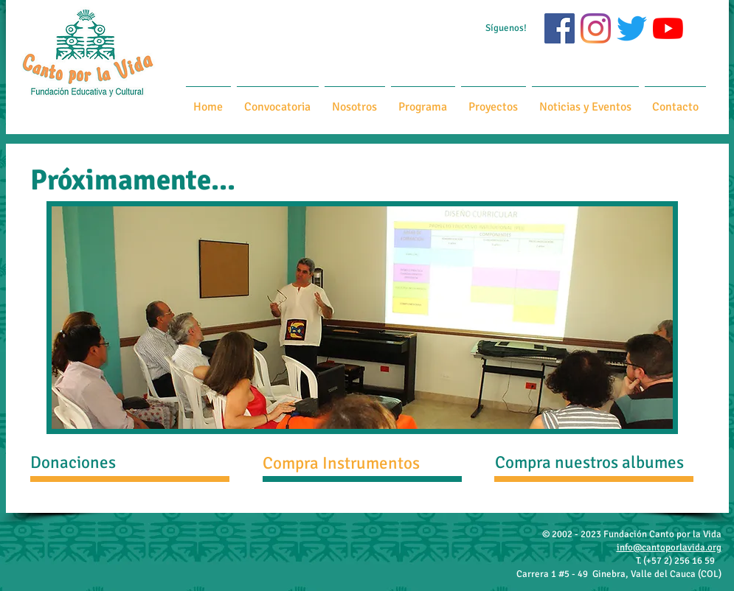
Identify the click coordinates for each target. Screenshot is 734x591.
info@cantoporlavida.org (669, 547)
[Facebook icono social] (559, 28)
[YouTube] (668, 28)
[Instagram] (596, 28)
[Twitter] (632, 28)
